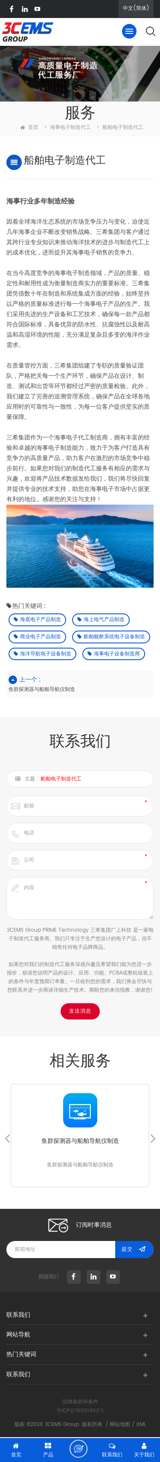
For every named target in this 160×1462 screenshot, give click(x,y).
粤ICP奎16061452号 (80, 1411)
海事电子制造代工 (70, 127)
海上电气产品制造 (101, 620)
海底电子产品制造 (37, 620)
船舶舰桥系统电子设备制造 (111, 637)
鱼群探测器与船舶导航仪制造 (42, 689)
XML (141, 1424)
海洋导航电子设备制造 (42, 654)
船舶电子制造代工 (61, 779)
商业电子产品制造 (37, 637)
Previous (7, 1138)
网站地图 (120, 1424)
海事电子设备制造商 (113, 654)
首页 (29, 127)
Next (153, 1138)
